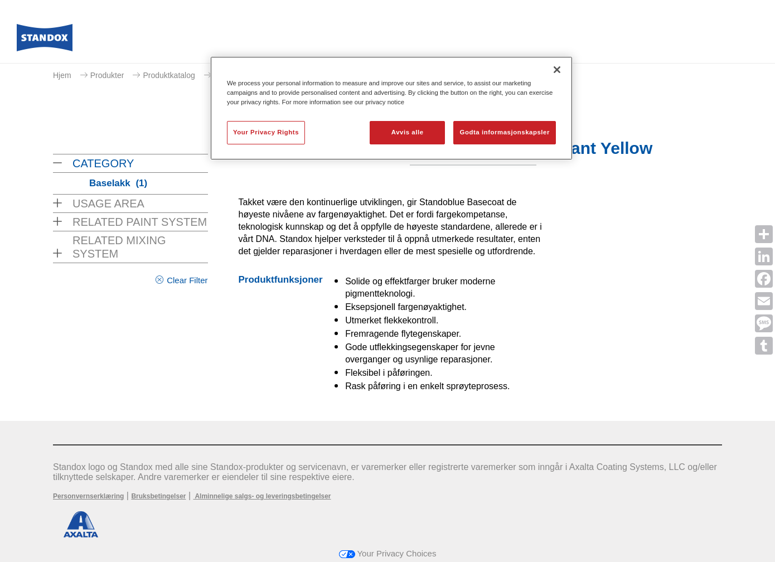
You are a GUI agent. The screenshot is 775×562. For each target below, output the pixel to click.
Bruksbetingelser (158, 496)
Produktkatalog (169, 75)
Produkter (107, 75)
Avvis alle (407, 132)
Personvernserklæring (88, 496)
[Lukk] (557, 69)
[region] (391, 108)
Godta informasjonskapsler (504, 132)
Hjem (62, 75)
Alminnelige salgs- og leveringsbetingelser (262, 496)
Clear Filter (187, 280)
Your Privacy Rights (266, 132)
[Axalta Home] (44, 40)
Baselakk (118, 183)
